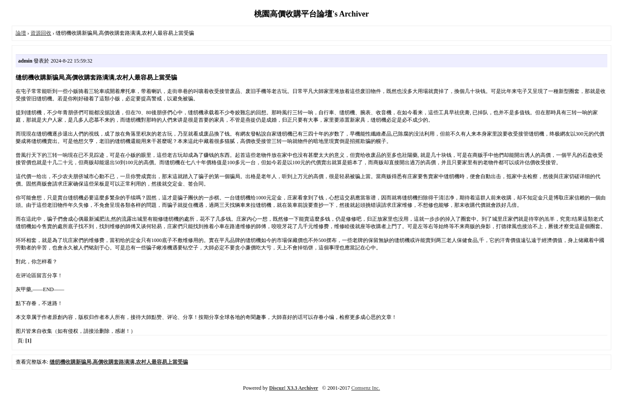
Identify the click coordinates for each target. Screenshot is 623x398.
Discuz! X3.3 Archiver (293, 388)
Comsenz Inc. (365, 388)
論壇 (21, 33)
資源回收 (40, 33)
